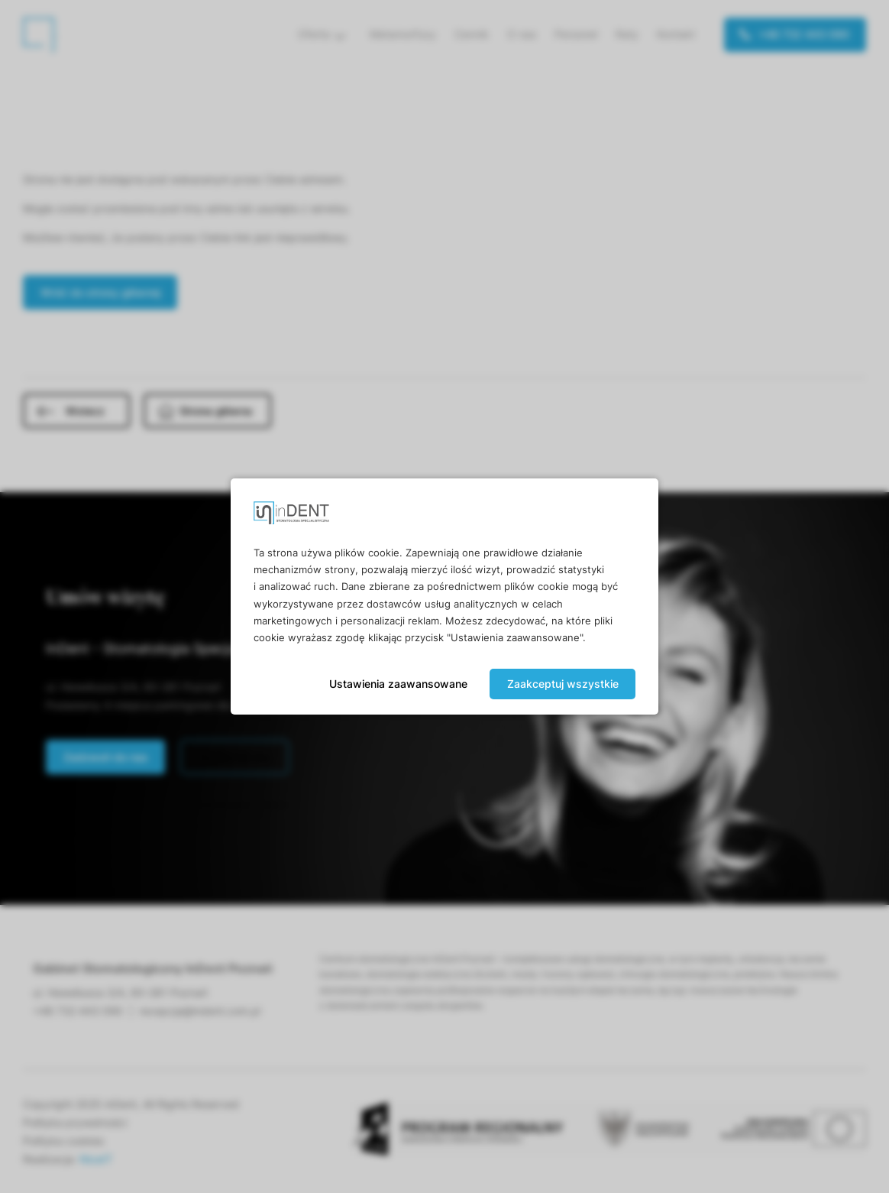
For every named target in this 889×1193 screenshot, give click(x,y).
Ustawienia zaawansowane (398, 683)
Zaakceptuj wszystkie (563, 683)
